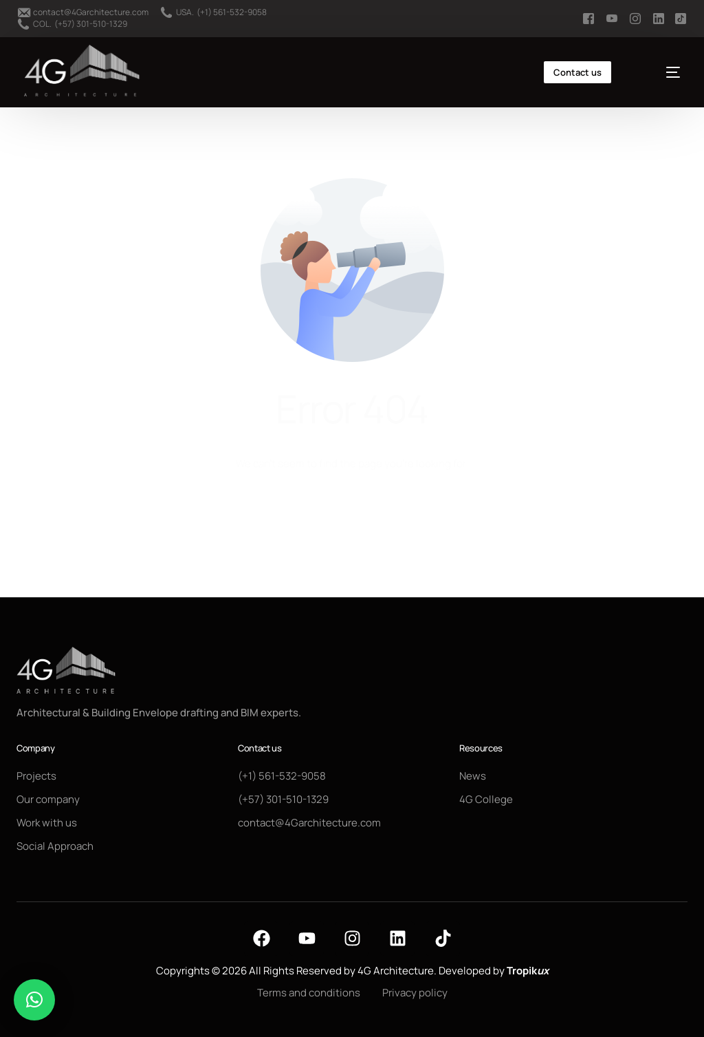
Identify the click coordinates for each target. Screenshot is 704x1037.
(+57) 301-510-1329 (90, 24)
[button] (34, 999)
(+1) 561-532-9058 (232, 12)
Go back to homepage (352, 518)
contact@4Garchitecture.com (90, 12)
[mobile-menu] (660, 72)
